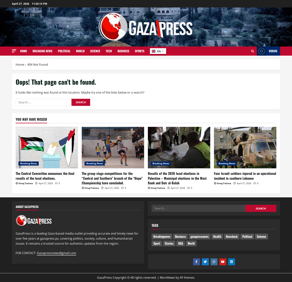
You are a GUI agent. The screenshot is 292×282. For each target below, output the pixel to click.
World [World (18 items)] (191, 243)
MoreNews (167, 277)
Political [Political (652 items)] (247, 236)
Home (23, 51)
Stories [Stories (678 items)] (169, 243)
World (80, 51)
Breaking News (42, 51)
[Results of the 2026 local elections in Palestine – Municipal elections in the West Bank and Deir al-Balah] (179, 147)
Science (95, 51)
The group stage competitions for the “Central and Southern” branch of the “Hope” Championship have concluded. (112, 178)
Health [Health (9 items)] (217, 236)
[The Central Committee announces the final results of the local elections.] (47, 147)
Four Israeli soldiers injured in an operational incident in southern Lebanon (245, 175)
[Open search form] (252, 51)
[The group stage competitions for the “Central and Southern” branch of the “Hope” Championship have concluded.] (113, 147)
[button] (14, 50)
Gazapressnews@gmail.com (56, 253)
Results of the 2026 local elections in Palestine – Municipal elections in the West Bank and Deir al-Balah (177, 178)
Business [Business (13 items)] (180, 236)
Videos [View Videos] (267, 51)
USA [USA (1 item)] (180, 243)
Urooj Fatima (25, 183)
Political (64, 51)
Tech (109, 51)
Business (123, 51)
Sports (139, 51)
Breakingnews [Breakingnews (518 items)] (161, 236)
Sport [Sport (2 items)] (156, 243)
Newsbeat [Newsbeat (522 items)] (232, 236)
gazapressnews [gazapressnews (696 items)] (200, 236)
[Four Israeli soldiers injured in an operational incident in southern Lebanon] (245, 147)
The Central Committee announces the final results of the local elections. (45, 175)
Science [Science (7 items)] (261, 236)
